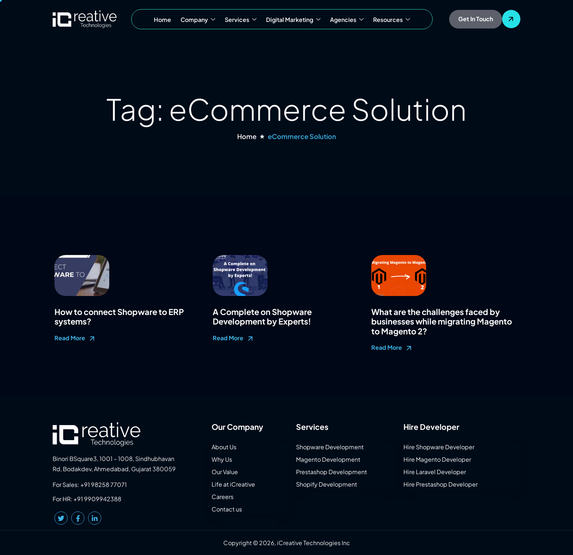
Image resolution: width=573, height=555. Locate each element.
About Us (224, 447)
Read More (75, 338)
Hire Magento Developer (437, 459)
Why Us (222, 459)
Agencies (347, 20)
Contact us (227, 509)
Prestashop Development (331, 472)
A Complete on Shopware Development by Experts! (262, 316)
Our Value (225, 472)
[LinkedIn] (94, 518)
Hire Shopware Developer (438, 447)
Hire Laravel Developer (434, 472)
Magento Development (328, 459)
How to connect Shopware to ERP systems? (119, 316)
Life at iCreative (233, 484)
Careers (223, 496)
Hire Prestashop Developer (440, 484)
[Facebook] (77, 518)
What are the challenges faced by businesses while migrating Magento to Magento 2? (441, 321)
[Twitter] (61, 518)
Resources (391, 20)
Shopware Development (330, 447)
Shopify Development (326, 484)
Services (241, 20)
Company (198, 20)
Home (162, 19)
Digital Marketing (293, 20)
